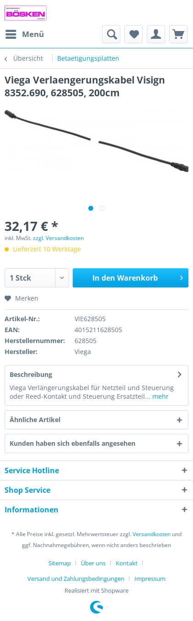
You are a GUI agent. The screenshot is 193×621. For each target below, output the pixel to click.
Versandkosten (152, 534)
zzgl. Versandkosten (58, 238)
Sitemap (59, 563)
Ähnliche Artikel (35, 419)
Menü (24, 33)
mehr (159, 396)
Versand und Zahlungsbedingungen (75, 578)
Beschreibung (31, 374)
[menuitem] (24, 34)
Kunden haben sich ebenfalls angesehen (72, 443)
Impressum (150, 578)
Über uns (93, 563)
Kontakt (127, 563)
